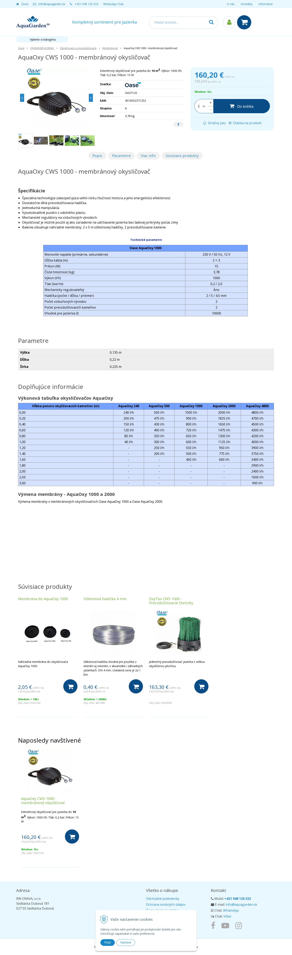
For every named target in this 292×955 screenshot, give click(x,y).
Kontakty (246, 4)
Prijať (107, 942)
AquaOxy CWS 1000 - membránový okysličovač (43, 800)
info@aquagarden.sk (51, 4)
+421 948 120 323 (86, 4)
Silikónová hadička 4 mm (105, 598)
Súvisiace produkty (182, 155)
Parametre (121, 155)
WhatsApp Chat (113, 4)
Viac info (148, 155)
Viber (227, 916)
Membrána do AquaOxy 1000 (43, 598)
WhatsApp (231, 910)
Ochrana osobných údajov (166, 904)
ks (204, 106)
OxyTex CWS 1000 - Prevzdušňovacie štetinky (171, 600)
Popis (97, 155)
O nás (231, 4)
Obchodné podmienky (162, 898)
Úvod (24, 4)
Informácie (266, 4)
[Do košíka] (241, 106)
